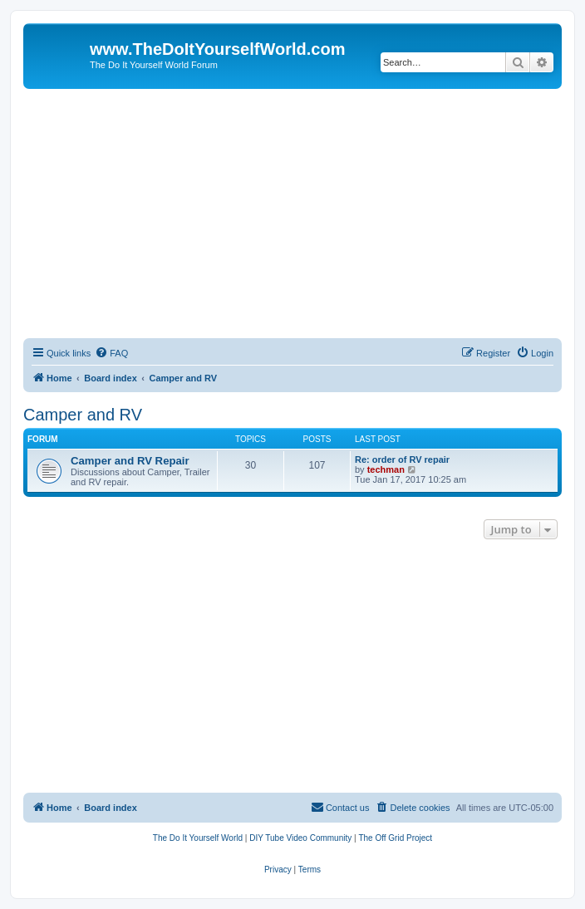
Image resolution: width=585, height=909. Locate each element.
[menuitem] (111, 353)
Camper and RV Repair (130, 460)
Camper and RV (82, 414)
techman (386, 469)
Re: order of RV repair (402, 459)
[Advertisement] (292, 213)
